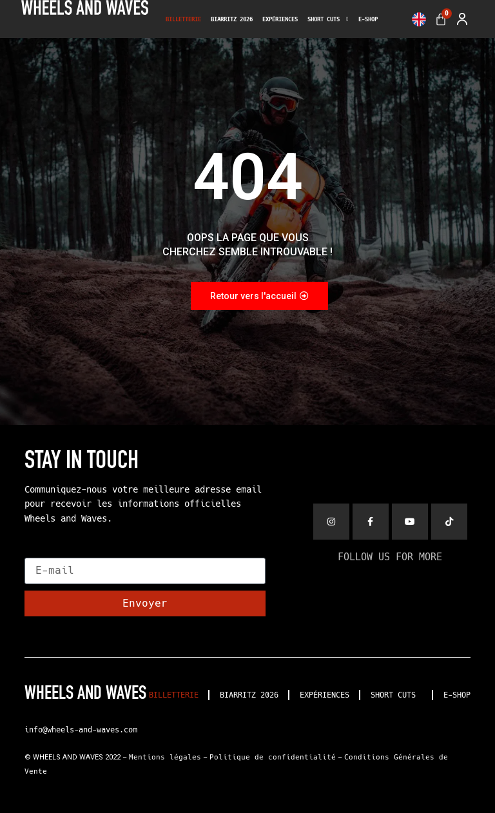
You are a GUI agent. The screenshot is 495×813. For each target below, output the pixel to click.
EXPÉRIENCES (280, 19)
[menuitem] (419, 19)
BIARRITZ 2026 (232, 19)
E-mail (43, 552)
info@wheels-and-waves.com (80, 729)
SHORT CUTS (327, 19)
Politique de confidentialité (272, 757)
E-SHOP (368, 19)
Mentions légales (165, 757)
